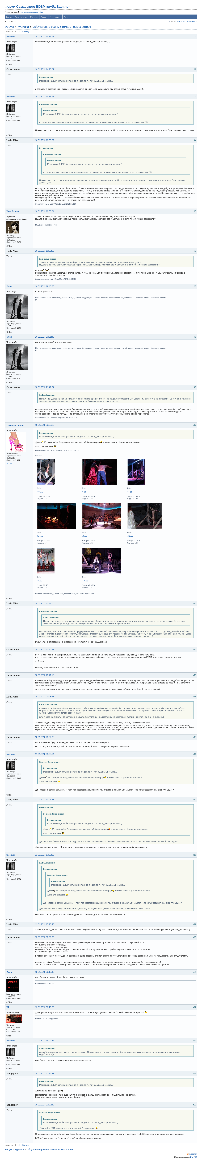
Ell (8, 1007)
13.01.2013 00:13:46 (44, 972)
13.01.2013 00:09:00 (44, 937)
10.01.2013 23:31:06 (44, 603)
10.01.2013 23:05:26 (44, 425)
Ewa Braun (12, 211)
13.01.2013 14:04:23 (44, 1040)
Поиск (43, 17)
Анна (9, 972)
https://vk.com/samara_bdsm (31, 12)
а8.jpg (39, 580)
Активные (181, 21)
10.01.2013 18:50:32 (44, 140)
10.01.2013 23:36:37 (44, 649)
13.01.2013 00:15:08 (44, 1007)
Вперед (25, 31)
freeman (10, 36)
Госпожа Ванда (15, 425)
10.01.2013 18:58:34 (44, 211)
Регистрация (54, 17)
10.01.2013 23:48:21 (44, 697)
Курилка (23, 26)
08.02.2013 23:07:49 (44, 1105)
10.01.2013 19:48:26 (44, 286)
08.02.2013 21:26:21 (44, 1073)
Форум (9, 17)
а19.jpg (85, 580)
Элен (9, 286)
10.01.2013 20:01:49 (44, 337)
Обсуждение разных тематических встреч (62, 26)
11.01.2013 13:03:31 (44, 799)
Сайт (11, 463)
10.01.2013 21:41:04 (44, 387)
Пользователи (21, 17)
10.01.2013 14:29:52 (44, 96)
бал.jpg (40, 536)
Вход (66, 17)
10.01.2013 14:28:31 (44, 69)
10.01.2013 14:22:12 (44, 36)
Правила (34, 17)
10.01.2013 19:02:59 (44, 251)
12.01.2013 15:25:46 (44, 924)
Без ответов (192, 21)
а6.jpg (84, 536)
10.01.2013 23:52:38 (44, 737)
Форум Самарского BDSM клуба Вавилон (38, 6)
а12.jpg (130, 536)
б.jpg (84, 491)
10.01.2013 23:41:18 (44, 675)
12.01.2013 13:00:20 (44, 855)
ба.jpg (130, 491)
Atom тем (193, 1154)
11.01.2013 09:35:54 (44, 754)
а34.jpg (40, 491)
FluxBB (193, 1157)
